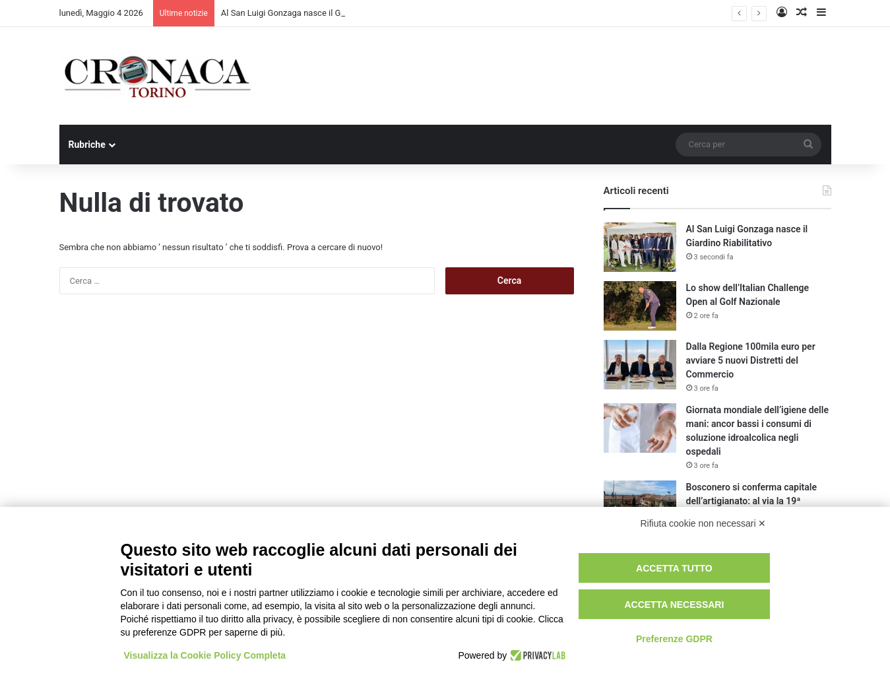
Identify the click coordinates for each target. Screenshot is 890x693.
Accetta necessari (674, 604)
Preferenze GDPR (674, 639)
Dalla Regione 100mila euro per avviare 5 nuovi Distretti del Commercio (750, 360)
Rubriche (87, 144)
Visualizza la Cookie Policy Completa (205, 655)
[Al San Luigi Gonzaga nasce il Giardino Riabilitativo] (640, 247)
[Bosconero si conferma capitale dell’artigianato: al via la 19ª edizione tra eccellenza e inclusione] (640, 505)
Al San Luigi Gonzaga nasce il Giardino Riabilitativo (317, 13)
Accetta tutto (674, 568)
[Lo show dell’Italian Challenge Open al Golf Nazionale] (640, 306)
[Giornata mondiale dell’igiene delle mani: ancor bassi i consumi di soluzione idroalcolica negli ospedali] (640, 428)
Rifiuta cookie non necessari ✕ (704, 523)
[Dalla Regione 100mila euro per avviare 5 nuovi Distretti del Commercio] (640, 364)
